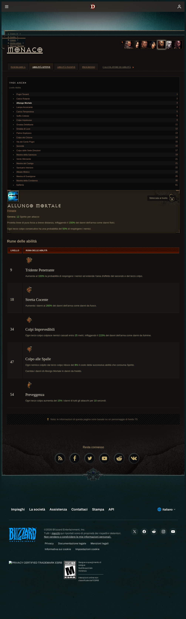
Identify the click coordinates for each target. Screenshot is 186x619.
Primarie (11, 210)
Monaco (25, 50)
